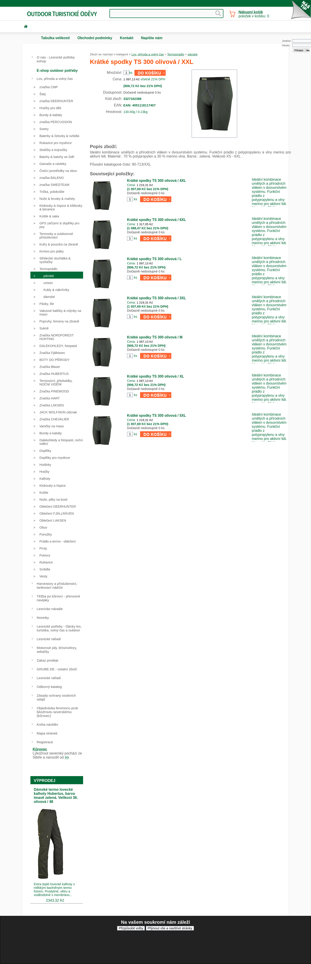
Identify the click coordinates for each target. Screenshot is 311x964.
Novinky (43, 617)
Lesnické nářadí (49, 639)
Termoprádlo (175, 54)
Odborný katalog (49, 687)
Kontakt (126, 38)
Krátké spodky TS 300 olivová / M (154, 337)
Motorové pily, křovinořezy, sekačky (57, 649)
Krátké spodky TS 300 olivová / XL (155, 376)
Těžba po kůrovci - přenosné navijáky (58, 598)
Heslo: (286, 45)
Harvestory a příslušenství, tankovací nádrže (57, 585)
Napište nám (151, 38)
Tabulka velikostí (55, 38)
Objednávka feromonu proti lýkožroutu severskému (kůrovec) (57, 712)
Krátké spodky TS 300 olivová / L (154, 259)
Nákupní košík (250, 12)
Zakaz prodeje (47, 660)
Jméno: (286, 41)
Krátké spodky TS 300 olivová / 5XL (156, 415)
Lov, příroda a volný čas (148, 54)
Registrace (45, 742)
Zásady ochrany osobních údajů (56, 697)
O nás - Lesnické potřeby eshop (56, 59)
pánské (192, 54)
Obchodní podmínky (94, 38)
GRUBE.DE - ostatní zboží (57, 669)
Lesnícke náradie (50, 609)
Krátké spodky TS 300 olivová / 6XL (156, 220)
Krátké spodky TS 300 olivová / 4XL (156, 180)
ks (135, 199)
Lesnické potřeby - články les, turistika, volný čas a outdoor (59, 628)
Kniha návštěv (47, 724)
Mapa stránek (47, 733)
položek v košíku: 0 (253, 14)
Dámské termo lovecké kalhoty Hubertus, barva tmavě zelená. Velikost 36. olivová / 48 (56, 796)
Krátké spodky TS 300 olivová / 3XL (156, 298)
